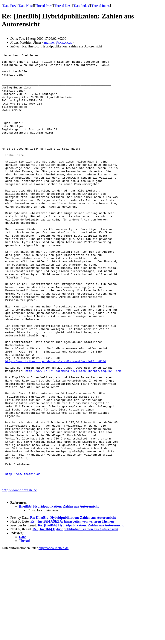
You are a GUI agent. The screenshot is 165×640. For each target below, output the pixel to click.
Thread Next (63, 6)
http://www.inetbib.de (23, 558)
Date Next (26, 6)
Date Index (81, 6)
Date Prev (10, 6)
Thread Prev (43, 6)
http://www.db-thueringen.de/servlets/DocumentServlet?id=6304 (55, 423)
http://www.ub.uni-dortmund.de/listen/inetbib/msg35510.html (73, 434)
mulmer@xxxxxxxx (58, 42)
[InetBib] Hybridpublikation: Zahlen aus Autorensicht (59, 594)
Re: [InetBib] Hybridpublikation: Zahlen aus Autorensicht (73, 606)
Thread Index (100, 6)
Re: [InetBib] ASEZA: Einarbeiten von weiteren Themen (72, 609)
